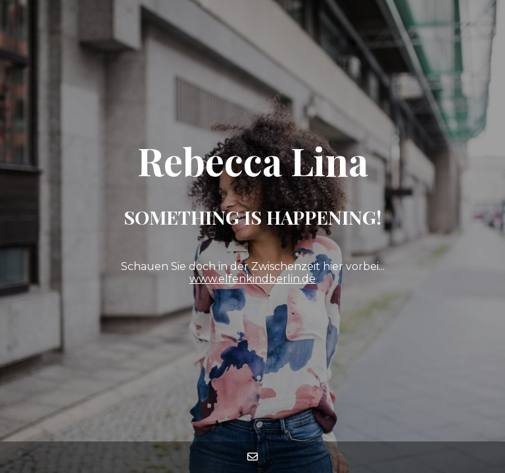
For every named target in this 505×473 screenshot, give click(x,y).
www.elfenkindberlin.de (252, 279)
